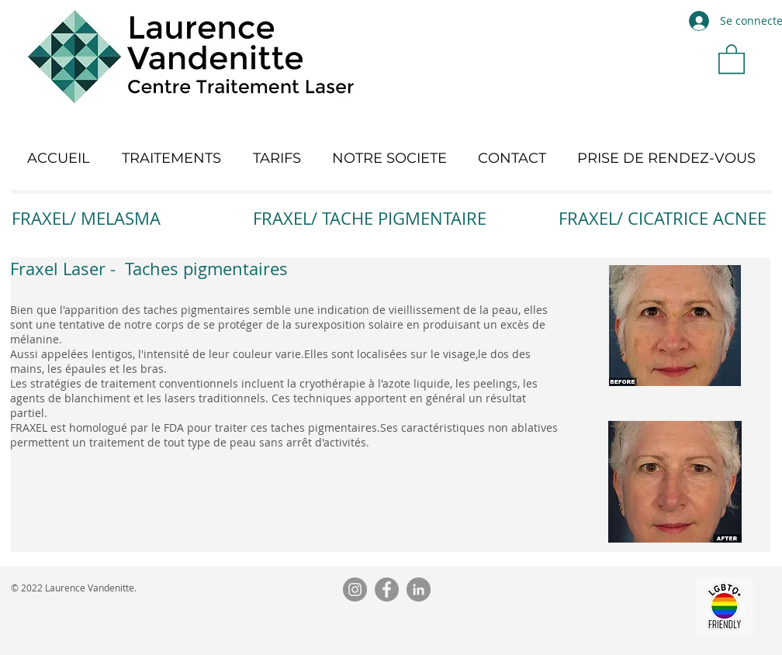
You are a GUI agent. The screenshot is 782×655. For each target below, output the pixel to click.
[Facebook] (387, 589)
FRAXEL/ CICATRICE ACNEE (662, 218)
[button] (731, 58)
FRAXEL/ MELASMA (86, 218)
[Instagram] (355, 589)
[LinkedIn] (419, 589)
